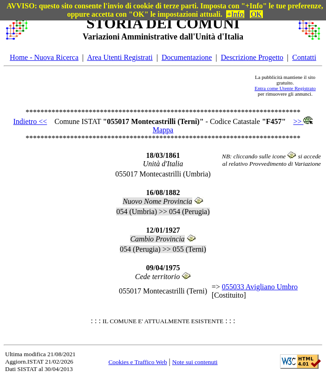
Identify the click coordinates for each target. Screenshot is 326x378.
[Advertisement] (139, 85)
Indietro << (30, 121)
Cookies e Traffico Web (137, 361)
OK (256, 14)
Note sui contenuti (195, 361)
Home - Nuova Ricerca (44, 57)
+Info (235, 14)
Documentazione (187, 57)
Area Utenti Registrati (119, 57)
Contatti (304, 57)
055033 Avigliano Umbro (260, 287)
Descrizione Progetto (252, 57)
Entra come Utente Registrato (285, 88)
